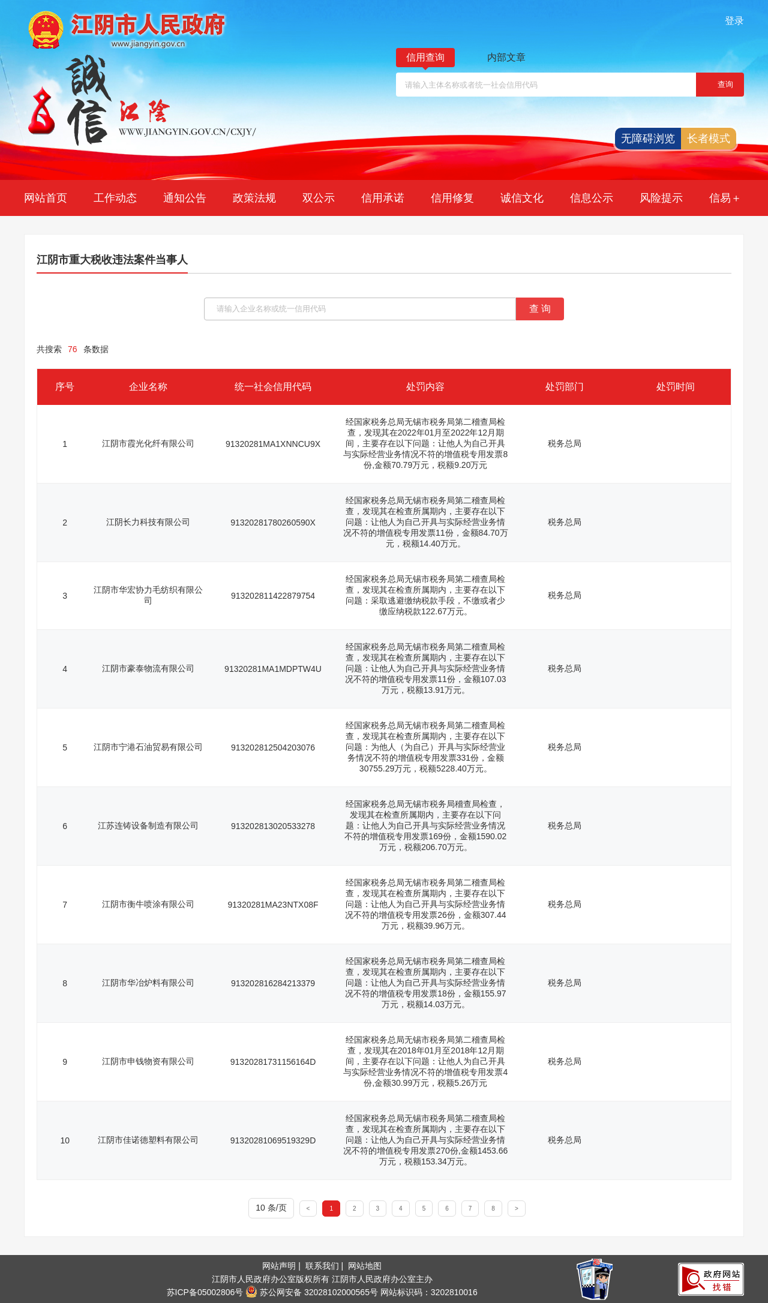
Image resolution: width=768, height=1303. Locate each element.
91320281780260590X (273, 522)
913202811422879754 (273, 596)
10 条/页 (271, 1207)
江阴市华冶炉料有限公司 (148, 982)
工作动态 (115, 198)
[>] (517, 1208)
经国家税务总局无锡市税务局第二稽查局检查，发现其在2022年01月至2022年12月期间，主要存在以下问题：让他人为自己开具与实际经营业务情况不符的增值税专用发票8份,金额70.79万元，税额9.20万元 (425, 443)
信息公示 (591, 198)
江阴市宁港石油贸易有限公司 (148, 747)
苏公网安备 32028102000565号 (311, 1292)
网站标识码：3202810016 (429, 1292)
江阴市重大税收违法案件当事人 (112, 260)
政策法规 (254, 198)
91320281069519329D (273, 1140)
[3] (378, 1208)
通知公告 (184, 198)
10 (65, 1140)
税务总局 (564, 443)
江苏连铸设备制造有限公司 (148, 825)
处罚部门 (564, 387)
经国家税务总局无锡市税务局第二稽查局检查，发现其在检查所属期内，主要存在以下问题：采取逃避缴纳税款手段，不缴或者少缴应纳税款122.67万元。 (425, 595)
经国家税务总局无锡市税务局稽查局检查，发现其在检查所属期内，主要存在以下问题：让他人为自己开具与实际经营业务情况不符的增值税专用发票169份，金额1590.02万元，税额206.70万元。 (425, 825)
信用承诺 (382, 198)
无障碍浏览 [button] (648, 139)
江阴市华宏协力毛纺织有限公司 (148, 595)
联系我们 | (325, 1266)
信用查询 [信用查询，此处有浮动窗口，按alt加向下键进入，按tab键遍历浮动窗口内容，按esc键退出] (425, 57)
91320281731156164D (273, 1062)
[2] (355, 1208)
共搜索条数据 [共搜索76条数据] (73, 349)
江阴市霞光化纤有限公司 (148, 443)
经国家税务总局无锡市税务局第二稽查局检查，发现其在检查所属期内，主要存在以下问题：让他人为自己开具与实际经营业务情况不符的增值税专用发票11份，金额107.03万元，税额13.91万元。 (425, 668)
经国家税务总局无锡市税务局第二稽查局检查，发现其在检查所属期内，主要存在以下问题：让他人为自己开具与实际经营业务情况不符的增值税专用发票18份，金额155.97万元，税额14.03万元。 (425, 982)
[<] (308, 1208)
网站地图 (365, 1266)
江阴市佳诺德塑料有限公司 (148, 1140)
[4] (401, 1208)
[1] (331, 1208)
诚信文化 (522, 198)
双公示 (318, 198)
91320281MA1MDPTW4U (273, 669)
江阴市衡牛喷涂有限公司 (148, 904)
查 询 (540, 309)
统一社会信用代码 (273, 387)
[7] (470, 1208)
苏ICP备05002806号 (205, 1292)
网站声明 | (282, 1266)
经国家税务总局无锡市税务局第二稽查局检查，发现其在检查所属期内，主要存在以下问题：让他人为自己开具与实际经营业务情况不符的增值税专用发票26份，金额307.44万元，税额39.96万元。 (425, 904)
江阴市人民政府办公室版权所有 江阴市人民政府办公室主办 (322, 1279)
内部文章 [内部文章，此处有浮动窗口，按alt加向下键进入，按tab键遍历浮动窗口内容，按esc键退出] (506, 57)
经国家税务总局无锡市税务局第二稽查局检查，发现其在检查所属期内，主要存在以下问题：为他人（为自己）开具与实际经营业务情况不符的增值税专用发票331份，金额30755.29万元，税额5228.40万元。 (425, 746)
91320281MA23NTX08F (273, 904)
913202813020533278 (273, 826)
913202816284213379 (273, 983)
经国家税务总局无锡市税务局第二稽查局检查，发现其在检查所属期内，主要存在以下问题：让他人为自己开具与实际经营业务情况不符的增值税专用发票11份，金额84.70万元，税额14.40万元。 (425, 522)
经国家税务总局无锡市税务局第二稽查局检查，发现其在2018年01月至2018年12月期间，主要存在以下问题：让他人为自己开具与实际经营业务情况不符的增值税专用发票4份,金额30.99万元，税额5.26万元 (425, 1061)
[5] (424, 1208)
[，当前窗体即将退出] (720, 85)
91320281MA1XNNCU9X (273, 444)
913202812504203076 (273, 747)
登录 (734, 21)
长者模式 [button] (708, 139)
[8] (493, 1208)
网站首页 (45, 198)
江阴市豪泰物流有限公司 (148, 668)
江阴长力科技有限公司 (148, 522)
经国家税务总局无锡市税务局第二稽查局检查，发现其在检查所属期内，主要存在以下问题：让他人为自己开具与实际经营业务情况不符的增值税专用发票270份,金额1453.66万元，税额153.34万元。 (425, 1139)
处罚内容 (425, 387)
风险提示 (661, 198)
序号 (64, 387)
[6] (447, 1208)
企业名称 (148, 387)
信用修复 (452, 198)
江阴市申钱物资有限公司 (148, 1061)
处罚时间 (675, 387)
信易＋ (725, 198)
